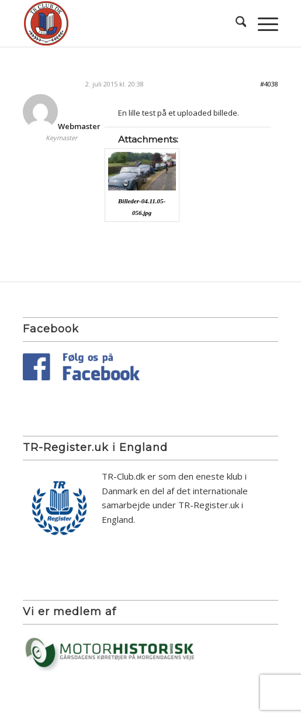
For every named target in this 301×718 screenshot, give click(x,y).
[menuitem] (235, 23)
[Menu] (262, 23)
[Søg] (235, 23)
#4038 (269, 83)
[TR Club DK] (125, 23)
